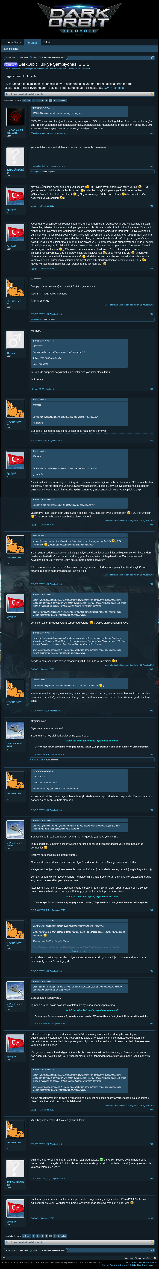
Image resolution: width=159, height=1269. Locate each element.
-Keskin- (11, 353)
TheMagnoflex (36, 172)
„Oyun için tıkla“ (114, 87)
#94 (151, 910)
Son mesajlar (11, 48)
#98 (151, 1144)
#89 (151, 584)
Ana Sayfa (14, 42)
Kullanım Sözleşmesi (132, 1262)
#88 (151, 525)
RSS (155, 1258)
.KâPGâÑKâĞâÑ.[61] (15, 171)
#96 (151, 1024)
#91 (151, 711)
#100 (151, 1218)
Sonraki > (62, 100)
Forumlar (32, 42)
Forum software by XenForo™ (75, 1262)
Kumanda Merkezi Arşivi (22, 69)
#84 (151, 269)
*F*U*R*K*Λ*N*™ (14, 302)
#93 (151, 810)
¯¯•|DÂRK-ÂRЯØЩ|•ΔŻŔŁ (15, 131)
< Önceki (26, 100)
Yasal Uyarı (129, 1258)
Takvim (47, 42)
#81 (151, 133)
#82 (151, 166)
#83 (151, 206)
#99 (151, 1179)
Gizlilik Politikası (150, 1262)
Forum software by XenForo (26, 1262)
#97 (151, 1110)
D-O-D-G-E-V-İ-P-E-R (14, 745)
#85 (151, 314)
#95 (151, 971)
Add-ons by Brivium (127, 1265)
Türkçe (6, 1258)
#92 (151, 754)
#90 (151, 669)
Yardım (138, 1258)
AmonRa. (52, 69)
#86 (151, 389)
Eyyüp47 (11, 209)
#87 (151, 441)
